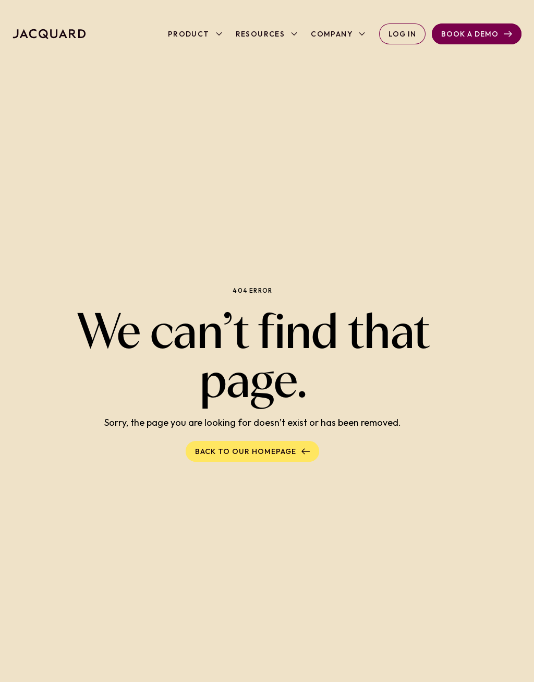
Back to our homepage (252, 451)
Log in (402, 34)
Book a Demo (476, 34)
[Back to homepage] (49, 34)
